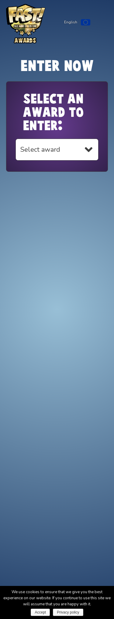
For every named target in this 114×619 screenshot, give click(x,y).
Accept (40, 612)
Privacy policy (68, 612)
